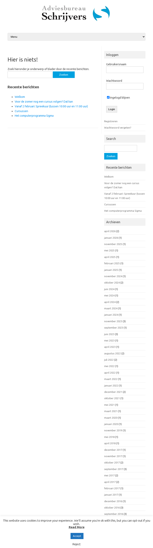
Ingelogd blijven (118, 97)
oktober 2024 (112, 282)
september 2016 (113, 513)
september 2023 (113, 327)
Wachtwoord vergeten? (117, 127)
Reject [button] (77, 544)
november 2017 (113, 456)
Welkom (20, 96)
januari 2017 (111, 494)
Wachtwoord (114, 80)
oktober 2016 (112, 507)
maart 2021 (110, 411)
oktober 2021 (112, 398)
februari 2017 (112, 488)
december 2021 (113, 391)
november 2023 (113, 321)
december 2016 (113, 501)
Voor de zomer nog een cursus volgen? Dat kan (44, 101)
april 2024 (110, 302)
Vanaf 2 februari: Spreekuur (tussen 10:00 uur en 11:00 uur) (51, 106)
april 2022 (110, 372)
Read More (76, 527)
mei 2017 (109, 475)
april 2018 (110, 443)
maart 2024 (110, 308)
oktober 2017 (112, 462)
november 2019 (113, 430)
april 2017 (110, 482)
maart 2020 (110, 417)
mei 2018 (109, 437)
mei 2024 (109, 295)
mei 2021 (109, 404)
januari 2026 (111, 237)
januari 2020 (111, 424)
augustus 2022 (112, 353)
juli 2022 (109, 359)
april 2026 (110, 231)
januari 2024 (111, 314)
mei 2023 (109, 340)
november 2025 (113, 244)
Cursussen (21, 111)
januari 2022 (111, 385)
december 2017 (113, 449)
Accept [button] (77, 536)
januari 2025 (111, 269)
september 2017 (113, 469)
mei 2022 (109, 366)
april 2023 (110, 346)
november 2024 (113, 276)
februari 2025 (112, 263)
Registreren (111, 121)
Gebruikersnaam (116, 64)
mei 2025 (109, 250)
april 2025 (110, 257)
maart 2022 (110, 379)
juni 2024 (109, 289)
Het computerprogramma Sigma (34, 115)
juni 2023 (109, 334)
